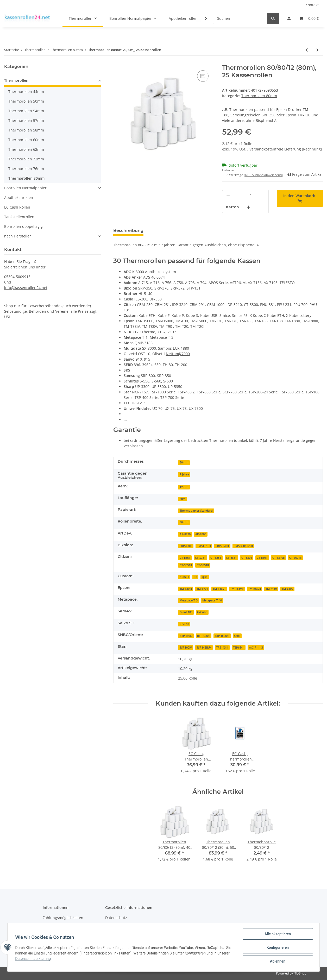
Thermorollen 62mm (26, 149)
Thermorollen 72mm (26, 158)
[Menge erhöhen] (248, 207)
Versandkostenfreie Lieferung (275, 149)
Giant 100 (186, 612)
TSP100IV (186, 647)
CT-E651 (185, 558)
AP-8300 (200, 534)
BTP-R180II (222, 636)
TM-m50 (271, 588)
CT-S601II (295, 558)
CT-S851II (203, 565)
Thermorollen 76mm (26, 168)
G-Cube (202, 612)
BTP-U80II (203, 636)
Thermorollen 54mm (26, 110)
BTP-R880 (186, 636)
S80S (237, 636)
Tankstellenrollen (19, 216)
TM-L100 (287, 588)
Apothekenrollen (18, 197)
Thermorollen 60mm (26, 139)
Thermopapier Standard (196, 510)
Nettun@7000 (178, 353)
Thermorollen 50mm (26, 101)
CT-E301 (246, 558)
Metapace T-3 (189, 600)
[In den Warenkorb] (300, 198)
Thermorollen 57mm (26, 120)
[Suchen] (240, 18)
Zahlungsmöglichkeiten (63, 917)
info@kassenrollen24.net (25, 287)
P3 (195, 577)
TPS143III (222, 647)
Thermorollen (16, 80)
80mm (184, 462)
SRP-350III (222, 546)
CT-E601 (262, 558)
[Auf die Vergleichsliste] (203, 76)
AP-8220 (185, 534)
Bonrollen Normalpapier (25, 187)
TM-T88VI (219, 588)
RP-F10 (184, 624)
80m (183, 499)
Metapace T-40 (212, 600)
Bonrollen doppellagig (23, 226)
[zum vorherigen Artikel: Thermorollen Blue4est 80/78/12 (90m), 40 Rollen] (306, 49)
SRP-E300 (186, 546)
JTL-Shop (300, 973)
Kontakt (312, 4)
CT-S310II (278, 558)
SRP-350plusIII (243, 546)
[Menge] (251, 196)
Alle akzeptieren (277, 934)
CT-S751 (200, 558)
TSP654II (238, 647)
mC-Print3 (256, 647)
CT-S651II (186, 565)
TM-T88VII (236, 588)
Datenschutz (116, 917)
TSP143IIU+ (204, 647)
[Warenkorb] (309, 18)
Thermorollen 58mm (26, 130)
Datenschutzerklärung (33, 959)
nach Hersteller (17, 236)
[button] (289, 18)
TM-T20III (186, 588)
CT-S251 (215, 558)
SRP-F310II (204, 546)
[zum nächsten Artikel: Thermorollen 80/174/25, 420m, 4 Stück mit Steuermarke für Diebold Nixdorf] (317, 49)
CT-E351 (231, 558)
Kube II (184, 577)
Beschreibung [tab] (128, 230)
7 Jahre (184, 474)
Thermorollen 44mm (26, 91)
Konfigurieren (277, 948)
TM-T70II (202, 588)
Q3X (204, 577)
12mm (184, 487)
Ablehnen (277, 961)
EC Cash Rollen (17, 207)
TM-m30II (254, 588)
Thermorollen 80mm (259, 95)
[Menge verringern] (228, 196)
